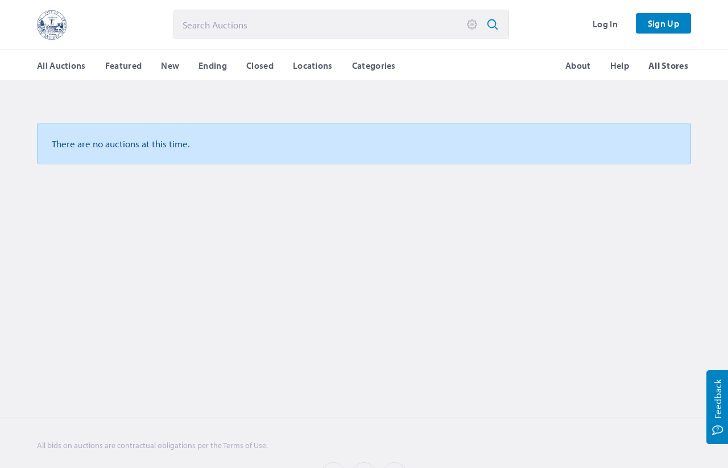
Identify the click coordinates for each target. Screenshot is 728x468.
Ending (212, 65)
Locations (313, 65)
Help (619, 65)
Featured (123, 65)
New (170, 65)
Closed (260, 65)
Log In (605, 24)
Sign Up (663, 23)
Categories (374, 65)
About (578, 65)
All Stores (668, 65)
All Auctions (61, 65)
